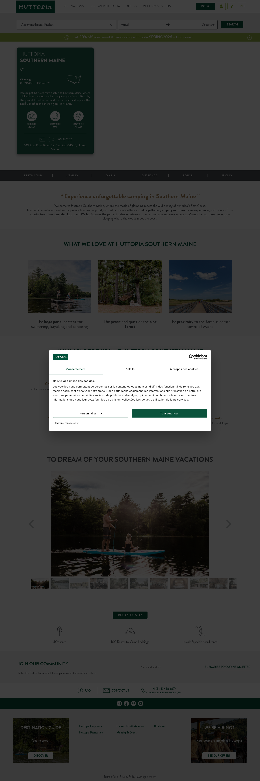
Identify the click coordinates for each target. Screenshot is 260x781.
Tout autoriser (169, 413)
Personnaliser (91, 413)
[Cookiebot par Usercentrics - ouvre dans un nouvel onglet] (191, 357)
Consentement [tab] (75, 369)
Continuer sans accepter (67, 423)
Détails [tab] (130, 369)
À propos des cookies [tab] (184, 369)
